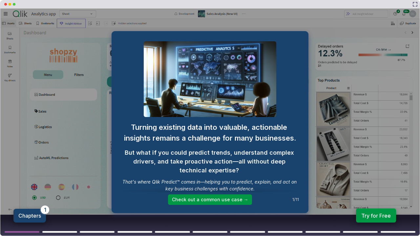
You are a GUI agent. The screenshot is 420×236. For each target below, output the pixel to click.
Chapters (29, 215)
